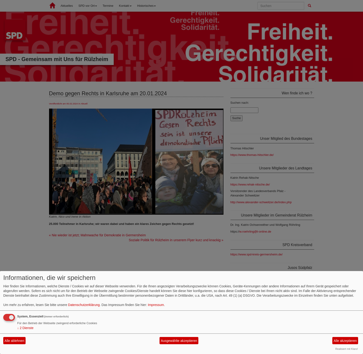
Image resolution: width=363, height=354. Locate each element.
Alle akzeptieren (345, 341)
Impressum (156, 305)
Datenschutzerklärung (84, 305)
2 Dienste (25, 328)
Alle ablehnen (14, 341)
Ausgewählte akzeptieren (179, 341)
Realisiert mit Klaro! (346, 348)
